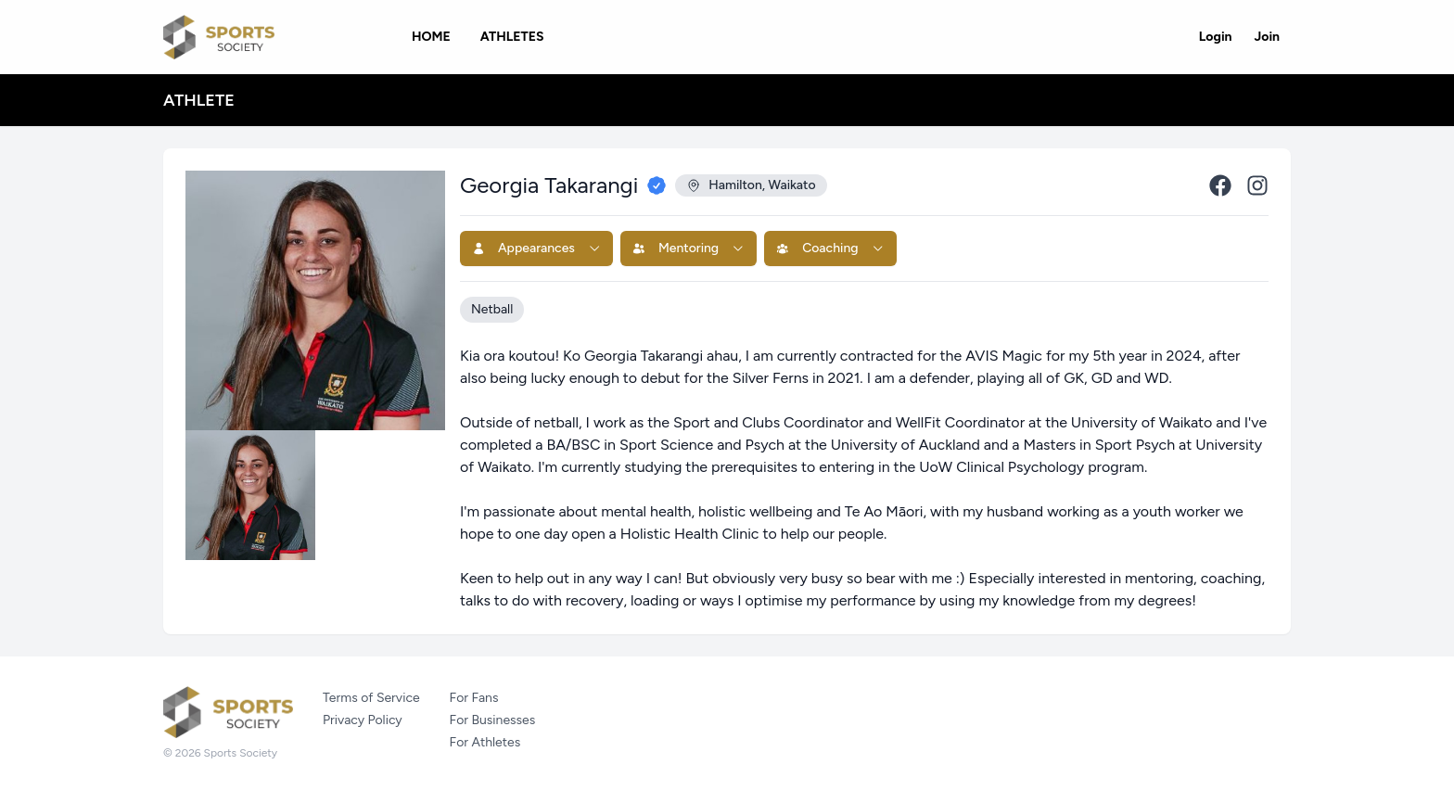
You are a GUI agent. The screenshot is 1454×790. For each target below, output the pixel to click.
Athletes (512, 37)
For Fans (474, 698)
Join (1267, 37)
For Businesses (493, 720)
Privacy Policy (362, 720)
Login (1215, 37)
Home (431, 37)
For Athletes (485, 742)
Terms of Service (371, 698)
